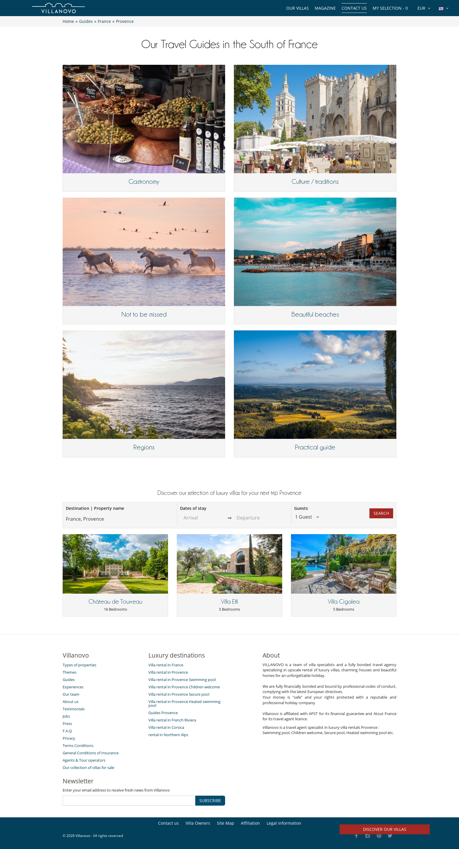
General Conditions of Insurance (91, 752)
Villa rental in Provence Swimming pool (182, 679)
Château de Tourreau (115, 601)
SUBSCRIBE (210, 800)
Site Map (225, 823)
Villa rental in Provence (168, 672)
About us (70, 701)
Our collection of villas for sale (88, 767)
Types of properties (79, 665)
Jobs (66, 716)
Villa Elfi (229, 601)
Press (67, 723)
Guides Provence (163, 712)
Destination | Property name (95, 508)
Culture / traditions (315, 181)
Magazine (325, 8)
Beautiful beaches (315, 314)
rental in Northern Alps (168, 734)
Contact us (354, 8)
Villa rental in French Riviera (172, 720)
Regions (144, 447)
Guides (69, 679)
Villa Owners (198, 823)
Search (381, 513)
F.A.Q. (67, 730)
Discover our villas (384, 829)
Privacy (69, 738)
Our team (71, 694)
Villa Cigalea (343, 601)
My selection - (390, 8)
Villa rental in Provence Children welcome (184, 687)
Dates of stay (193, 508)
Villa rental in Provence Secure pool (178, 694)
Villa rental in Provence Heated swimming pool (184, 703)
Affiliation (250, 823)
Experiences (73, 687)
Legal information (284, 823)
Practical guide (315, 447)
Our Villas (297, 8)
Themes (69, 672)
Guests (301, 508)
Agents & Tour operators (84, 760)
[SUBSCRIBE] (129, 801)
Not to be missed (144, 314)
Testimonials (74, 709)
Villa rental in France (165, 665)
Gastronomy (144, 181)
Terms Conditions (78, 745)
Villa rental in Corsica (166, 727)
